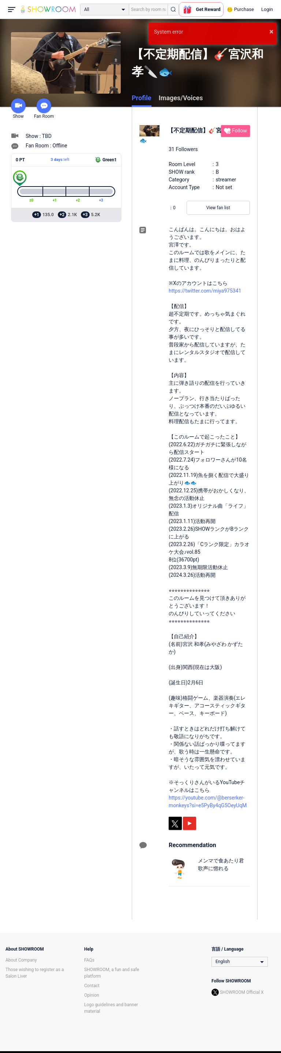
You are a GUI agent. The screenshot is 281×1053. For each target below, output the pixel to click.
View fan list (218, 207)
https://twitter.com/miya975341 (205, 291)
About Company (21, 960)
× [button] (271, 31)
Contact (92, 985)
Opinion (91, 995)
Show (18, 108)
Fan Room (44, 108)
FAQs (89, 960)
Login (267, 9)
